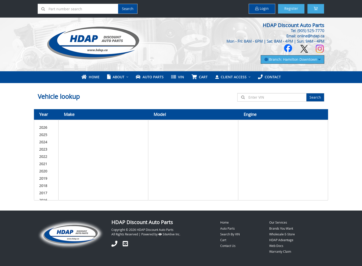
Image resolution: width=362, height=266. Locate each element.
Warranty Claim (280, 251)
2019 (46, 178)
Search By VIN (230, 234)
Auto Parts (150, 77)
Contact (269, 77)
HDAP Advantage (281, 240)
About (115, 77)
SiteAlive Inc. (169, 234)
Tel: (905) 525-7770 (307, 30)
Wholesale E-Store (282, 234)
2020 (46, 171)
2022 (46, 156)
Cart (223, 240)
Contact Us (228, 246)
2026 (46, 127)
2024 (46, 142)
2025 (46, 134)
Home (90, 77)
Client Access (231, 77)
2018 (46, 185)
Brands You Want (281, 228)
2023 (46, 149)
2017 (46, 192)
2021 (46, 163)
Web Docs (276, 246)
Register (291, 8)
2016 (46, 200)
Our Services (278, 222)
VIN (177, 77)
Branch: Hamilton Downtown (292, 59)
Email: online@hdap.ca (305, 35)
